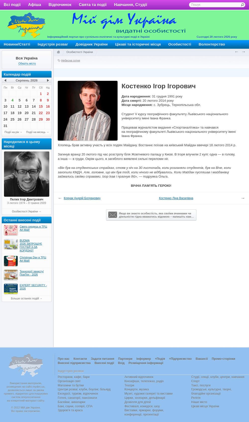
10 (5, 106)
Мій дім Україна (26, 25)
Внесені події (104, 363)
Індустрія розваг (53, 44)
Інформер (143, 359)
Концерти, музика (136, 389)
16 (48, 106)
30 (48, 119)
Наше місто (199, 402)
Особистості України (25, 211)
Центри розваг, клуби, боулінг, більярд (84, 389)
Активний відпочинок (138, 377)
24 (5, 119)
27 (27, 119)
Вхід (121, 363)
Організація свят (69, 381)
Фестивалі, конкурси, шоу (142, 406)
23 (48, 113)
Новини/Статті (17, 44)
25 (12, 119)
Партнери (125, 359)
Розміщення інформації (145, 363)
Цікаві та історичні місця (138, 44)
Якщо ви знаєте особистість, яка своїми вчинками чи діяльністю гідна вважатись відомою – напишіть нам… (151, 215)
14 (34, 106)
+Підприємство (180, 359)
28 (34, 119)
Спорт (195, 381)
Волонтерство (212, 44)
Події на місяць (36, 132)
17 (5, 113)
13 (27, 106)
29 (41, 119)
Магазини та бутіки (71, 385)
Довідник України (91, 44)
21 (34, 113)
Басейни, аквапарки (71, 402)
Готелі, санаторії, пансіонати (77, 398)
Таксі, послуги (200, 385)
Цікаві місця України (205, 406)
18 (12, 113)
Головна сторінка (58, 52)
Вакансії (202, 359)
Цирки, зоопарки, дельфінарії (144, 398)
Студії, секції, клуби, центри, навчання (217, 377)
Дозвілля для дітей (137, 402)
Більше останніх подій (25, 298)
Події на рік (11, 132)
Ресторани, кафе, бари (74, 377)
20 (27, 113)
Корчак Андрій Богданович (82, 198)
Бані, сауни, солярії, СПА (75, 406)
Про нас (63, 359)
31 (5, 126)
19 (20, 113)
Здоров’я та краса (70, 410)
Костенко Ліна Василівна (176, 198)
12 (20, 106)
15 (41, 106)
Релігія (195, 398)
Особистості (179, 44)
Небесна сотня (70, 60)
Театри (129, 385)
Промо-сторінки (223, 359)
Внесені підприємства (74, 363)
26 (20, 119)
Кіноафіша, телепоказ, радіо (144, 381)
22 (41, 113)
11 (12, 106)
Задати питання (102, 359)
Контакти (80, 359)
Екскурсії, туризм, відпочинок (78, 393)
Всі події (12, 4)
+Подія (160, 359)
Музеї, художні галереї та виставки (148, 393)
